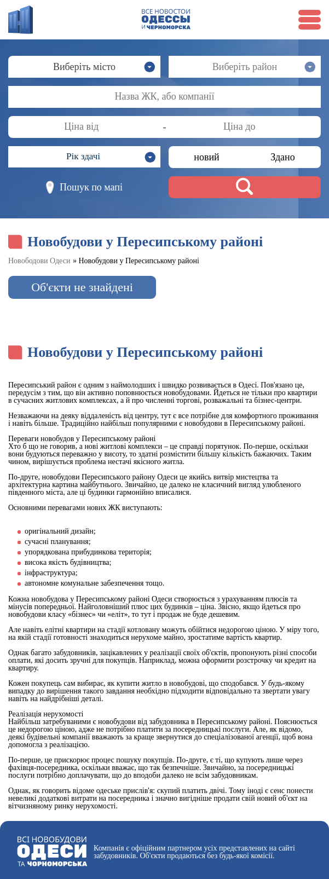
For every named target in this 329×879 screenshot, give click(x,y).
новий (206, 157)
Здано (282, 157)
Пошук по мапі (84, 187)
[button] (84, 156)
